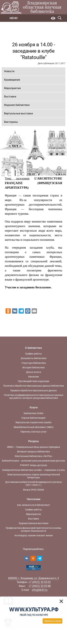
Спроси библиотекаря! (33, 418)
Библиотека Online (33, 413)
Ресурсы (33, 441)
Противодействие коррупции (33, 381)
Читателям (33, 499)
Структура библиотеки (33, 363)
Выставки (10, 96)
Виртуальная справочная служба (33, 422)
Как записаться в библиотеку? (33, 505)
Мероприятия (12, 88)
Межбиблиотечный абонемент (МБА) (33, 427)
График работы (33, 353)
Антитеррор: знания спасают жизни (33, 535)
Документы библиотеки (33, 358)
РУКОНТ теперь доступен (33, 465)
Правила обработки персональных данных (33, 390)
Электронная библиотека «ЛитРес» (33, 456)
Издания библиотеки (17, 105)
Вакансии (33, 376)
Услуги (33, 407)
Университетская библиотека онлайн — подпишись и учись (33, 470)
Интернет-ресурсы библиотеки (33, 451)
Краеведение (12, 79)
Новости (9, 71)
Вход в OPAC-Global (33, 489)
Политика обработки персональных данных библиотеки (33, 385)
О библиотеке (33, 347)
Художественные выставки (33, 523)
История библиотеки (33, 367)
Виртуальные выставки (18, 113)
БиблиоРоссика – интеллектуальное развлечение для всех (33, 460)
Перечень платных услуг (33, 431)
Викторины (11, 121)
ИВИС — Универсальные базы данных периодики (33, 447)
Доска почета (33, 372)
